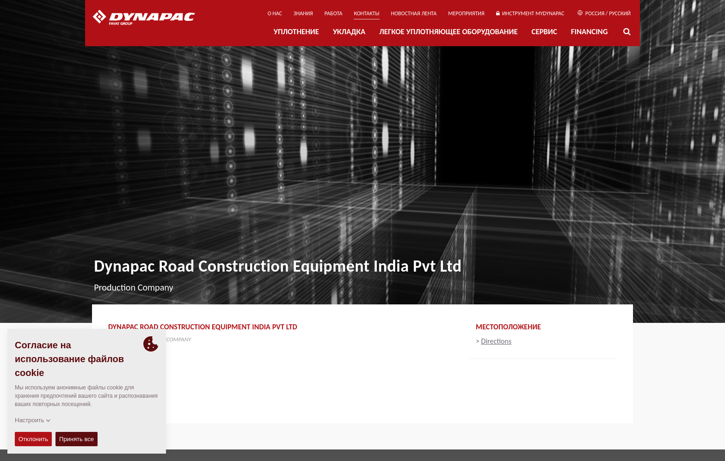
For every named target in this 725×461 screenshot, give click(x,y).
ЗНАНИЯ (303, 13)
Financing (589, 31)
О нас (275, 13)
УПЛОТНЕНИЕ (296, 31)
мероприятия (466, 13)
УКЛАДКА (349, 31)
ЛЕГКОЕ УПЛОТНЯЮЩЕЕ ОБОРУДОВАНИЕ (448, 31)
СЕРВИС (544, 31)
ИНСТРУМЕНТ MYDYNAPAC (530, 13)
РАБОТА (334, 13)
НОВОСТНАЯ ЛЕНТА (414, 13)
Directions (496, 341)
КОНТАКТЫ (366, 13)
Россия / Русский (604, 13)
